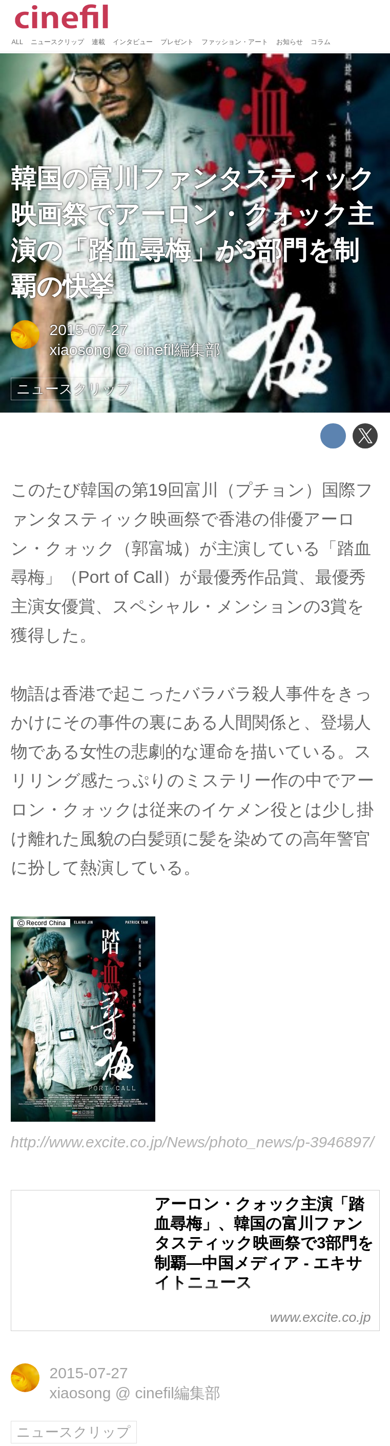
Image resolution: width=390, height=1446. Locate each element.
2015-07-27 (88, 329)
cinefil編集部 (177, 349)
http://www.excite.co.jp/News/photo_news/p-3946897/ (192, 1142)
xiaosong (80, 349)
